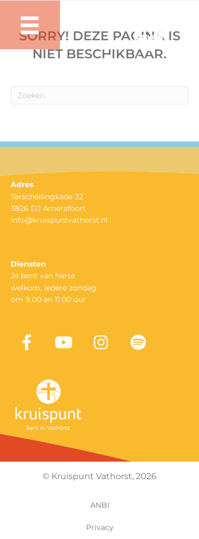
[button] (26, 342)
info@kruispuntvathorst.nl (59, 220)
